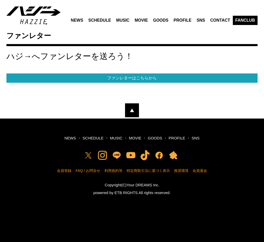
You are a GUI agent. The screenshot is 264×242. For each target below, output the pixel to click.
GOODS (161, 20)
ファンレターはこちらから (132, 78)
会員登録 (64, 171)
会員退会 (200, 171)
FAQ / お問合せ (88, 171)
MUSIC (123, 20)
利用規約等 (113, 171)
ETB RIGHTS (126, 192)
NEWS (77, 20)
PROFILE (182, 20)
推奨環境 (181, 171)
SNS (201, 20)
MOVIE (141, 20)
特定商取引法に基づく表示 (148, 171)
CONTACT (220, 20)
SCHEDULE (99, 20)
